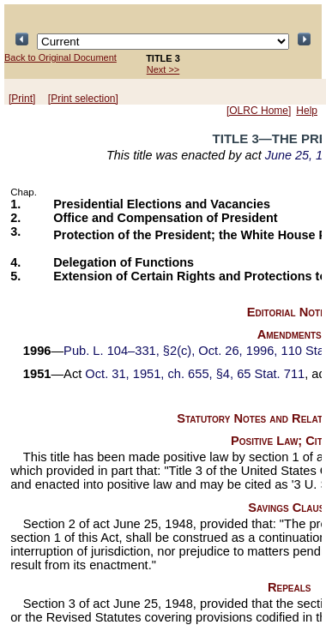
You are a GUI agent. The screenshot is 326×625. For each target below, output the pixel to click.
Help (306, 111)
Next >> (163, 69)
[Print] (22, 99)
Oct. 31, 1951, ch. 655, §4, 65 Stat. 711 (195, 374)
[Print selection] (83, 99)
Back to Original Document (60, 57)
